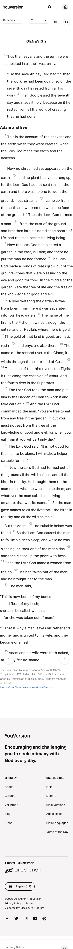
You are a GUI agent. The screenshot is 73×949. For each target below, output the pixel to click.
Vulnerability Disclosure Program (24, 907)
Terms (29, 903)
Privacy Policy (13, 903)
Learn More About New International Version (27, 687)
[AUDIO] (55, 22)
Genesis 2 (12, 20)
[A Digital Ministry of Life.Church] (36, 865)
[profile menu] (62, 7)
